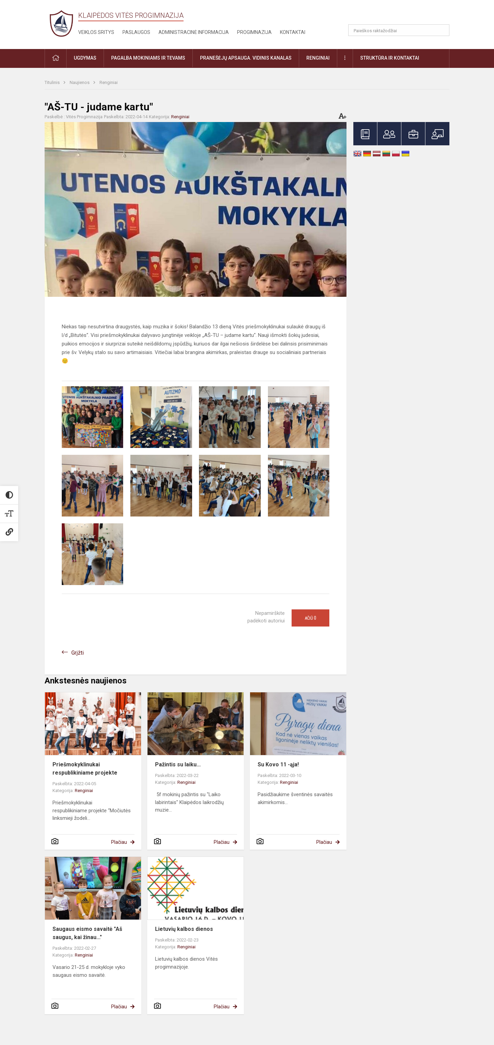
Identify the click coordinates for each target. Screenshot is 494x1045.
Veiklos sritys (96, 32)
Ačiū (310, 618)
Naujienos (80, 82)
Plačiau (119, 842)
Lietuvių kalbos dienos (184, 929)
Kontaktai (292, 32)
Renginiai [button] (318, 58)
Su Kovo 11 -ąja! (278, 764)
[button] (402, 14)
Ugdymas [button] (85, 58)
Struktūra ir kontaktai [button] (389, 58)
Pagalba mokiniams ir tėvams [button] (148, 58)
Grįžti (77, 652)
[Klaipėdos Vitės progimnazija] (61, 23)
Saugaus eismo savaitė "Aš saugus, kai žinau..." (87, 933)
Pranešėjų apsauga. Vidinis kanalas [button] (246, 58)
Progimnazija (254, 32)
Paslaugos (136, 32)
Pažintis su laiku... (178, 764)
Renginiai (108, 82)
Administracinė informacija (193, 32)
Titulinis (53, 82)
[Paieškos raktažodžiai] (398, 30)
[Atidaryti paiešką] (441, 30)
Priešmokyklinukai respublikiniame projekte (84, 768)
